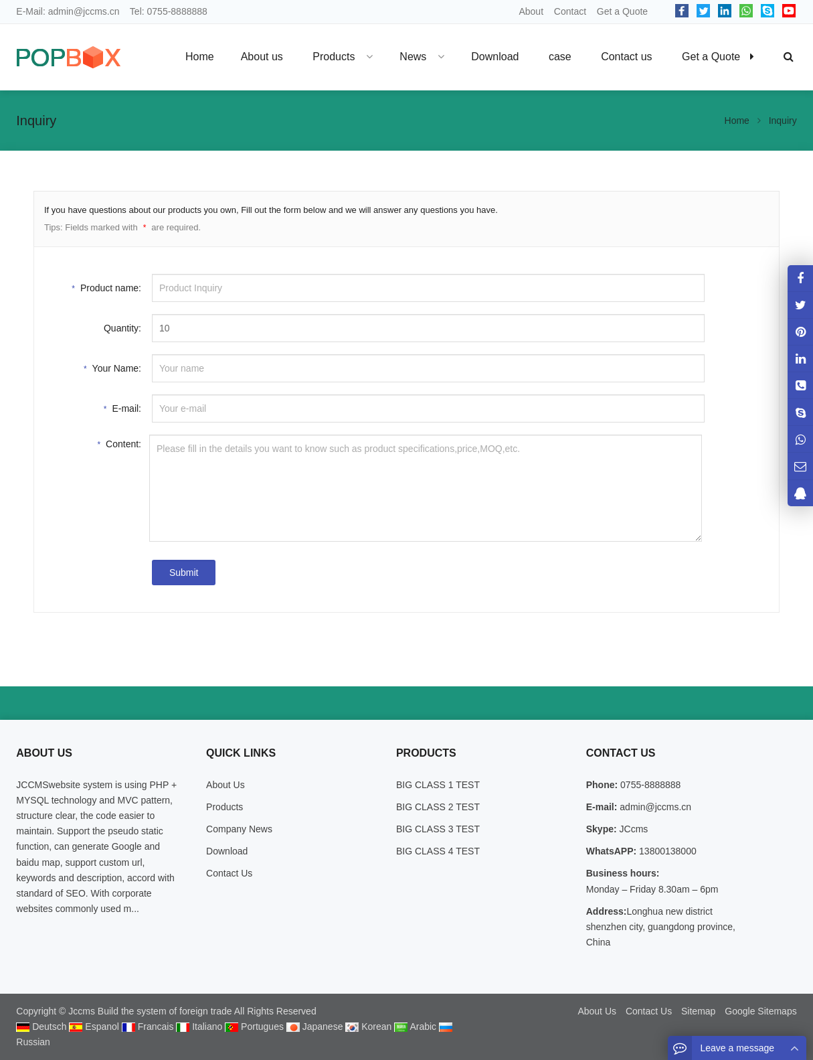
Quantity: (122, 328)
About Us (225, 784)
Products (224, 807)
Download (227, 851)
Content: (119, 443)
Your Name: (112, 367)
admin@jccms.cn (84, 11)
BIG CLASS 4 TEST (438, 851)
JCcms (632, 829)
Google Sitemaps (760, 1011)
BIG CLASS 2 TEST (438, 807)
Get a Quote (622, 11)
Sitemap (698, 1011)
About (531, 11)
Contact (570, 11)
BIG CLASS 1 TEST (438, 784)
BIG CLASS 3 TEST (438, 829)
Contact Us (229, 873)
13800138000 (666, 851)
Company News (239, 829)
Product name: (106, 287)
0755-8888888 (177, 11)
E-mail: (122, 407)
